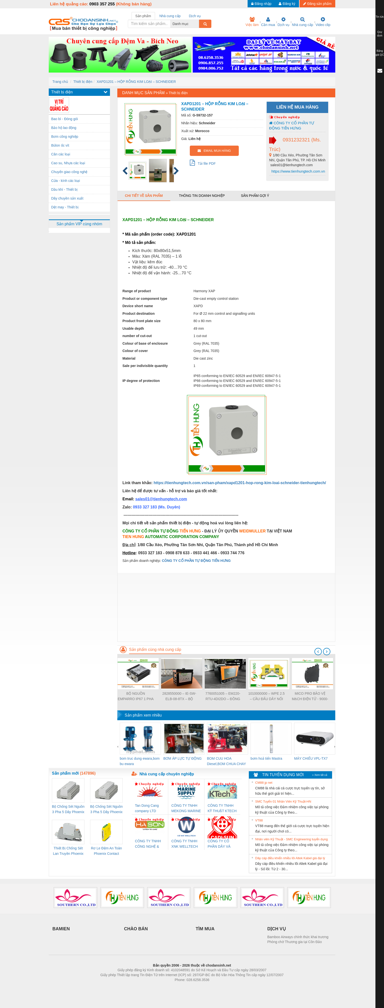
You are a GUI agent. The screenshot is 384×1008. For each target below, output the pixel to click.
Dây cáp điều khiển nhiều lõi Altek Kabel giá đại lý (290, 858)
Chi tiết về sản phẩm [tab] (144, 196)
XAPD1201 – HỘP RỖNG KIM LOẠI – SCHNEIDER (136, 82)
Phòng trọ (160, 987)
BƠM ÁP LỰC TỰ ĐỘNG (182, 758)
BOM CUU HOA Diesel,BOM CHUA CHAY (226, 761)
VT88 (259, 820)
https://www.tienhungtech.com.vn (297, 171)
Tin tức (380, 16)
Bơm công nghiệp (64, 137)
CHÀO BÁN (136, 928)
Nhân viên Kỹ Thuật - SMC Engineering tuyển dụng (291, 839)
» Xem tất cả (319, 774)
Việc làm (252, 22)
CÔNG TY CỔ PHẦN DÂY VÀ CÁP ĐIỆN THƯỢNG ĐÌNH (220, 844)
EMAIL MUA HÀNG (214, 150)
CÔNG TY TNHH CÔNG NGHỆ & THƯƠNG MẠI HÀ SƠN (149, 844)
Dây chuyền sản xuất (67, 198)
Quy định (379, 33)
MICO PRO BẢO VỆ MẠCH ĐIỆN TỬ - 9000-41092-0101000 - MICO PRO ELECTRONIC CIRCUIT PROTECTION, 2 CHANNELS (310, 697)
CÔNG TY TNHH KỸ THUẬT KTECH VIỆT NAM (222, 809)
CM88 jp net (263, 782)
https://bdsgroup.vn (185, 987)
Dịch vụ (283, 22)
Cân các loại (60, 154)
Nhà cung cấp (302, 22)
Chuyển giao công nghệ (69, 172)
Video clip (323, 22)
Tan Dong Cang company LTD (147, 808)
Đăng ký (287, 4)
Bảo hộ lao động (63, 128)
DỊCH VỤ (276, 928)
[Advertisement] (226, 607)
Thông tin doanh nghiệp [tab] (202, 196)
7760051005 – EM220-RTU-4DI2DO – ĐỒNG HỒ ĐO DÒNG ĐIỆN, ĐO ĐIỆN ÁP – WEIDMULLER (222, 697)
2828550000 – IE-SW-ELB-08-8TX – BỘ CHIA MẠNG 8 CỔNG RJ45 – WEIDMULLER (179, 697)
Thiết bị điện (82, 82)
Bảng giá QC (379, 52)
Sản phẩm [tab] (143, 16)
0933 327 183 (145, 507)
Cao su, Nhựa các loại (68, 163)
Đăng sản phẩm (317, 4)
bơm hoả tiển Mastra (266, 758)
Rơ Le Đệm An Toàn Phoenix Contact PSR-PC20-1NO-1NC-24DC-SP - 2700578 (106, 851)
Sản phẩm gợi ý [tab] (255, 196)
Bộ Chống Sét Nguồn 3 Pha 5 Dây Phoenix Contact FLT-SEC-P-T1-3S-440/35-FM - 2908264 (106, 810)
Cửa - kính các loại (65, 181)
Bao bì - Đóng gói (64, 119)
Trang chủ (60, 82)
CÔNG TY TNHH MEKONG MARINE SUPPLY (186, 809)
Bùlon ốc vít (60, 145)
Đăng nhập (261, 4)
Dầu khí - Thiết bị (64, 189)
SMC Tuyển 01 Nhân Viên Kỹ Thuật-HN (283, 801)
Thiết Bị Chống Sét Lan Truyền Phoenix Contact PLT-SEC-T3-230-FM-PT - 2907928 (68, 851)
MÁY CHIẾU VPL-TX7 (311, 758)
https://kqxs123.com (215, 987)
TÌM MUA (205, 928)
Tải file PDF (203, 162)
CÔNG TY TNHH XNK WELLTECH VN (184, 844)
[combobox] (198, 23)
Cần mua (268, 22)
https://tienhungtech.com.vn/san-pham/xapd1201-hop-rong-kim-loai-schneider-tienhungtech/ (240, 483)
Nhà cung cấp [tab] (170, 16)
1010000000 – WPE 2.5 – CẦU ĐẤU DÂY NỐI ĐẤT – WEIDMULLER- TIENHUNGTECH (266, 697)
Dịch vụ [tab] (195, 16)
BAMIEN (61, 928)
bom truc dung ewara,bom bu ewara (140, 761)
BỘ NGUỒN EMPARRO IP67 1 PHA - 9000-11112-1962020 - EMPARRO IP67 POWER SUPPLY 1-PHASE (136, 697)
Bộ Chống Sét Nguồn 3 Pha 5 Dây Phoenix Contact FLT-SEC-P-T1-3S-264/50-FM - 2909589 (68, 810)
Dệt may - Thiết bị (65, 207)
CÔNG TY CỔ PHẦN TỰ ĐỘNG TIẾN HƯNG (291, 125)
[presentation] (318, 651)
